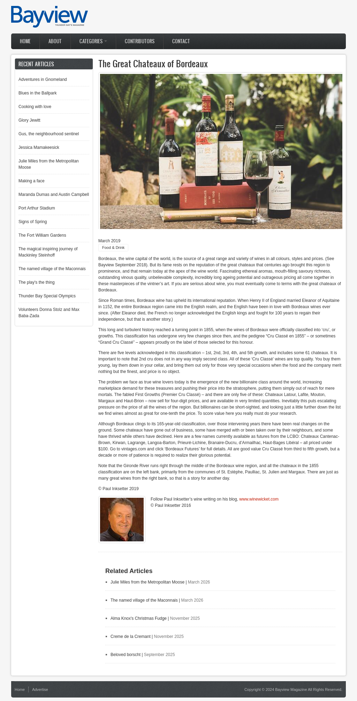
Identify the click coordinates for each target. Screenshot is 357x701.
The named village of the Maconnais (144, 600)
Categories (93, 41)
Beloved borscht (125, 654)
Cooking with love (34, 106)
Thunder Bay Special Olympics (47, 296)
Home (25, 41)
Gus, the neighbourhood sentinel (48, 133)
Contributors (139, 41)
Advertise (40, 689)
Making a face (31, 180)
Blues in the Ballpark (37, 93)
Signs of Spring (32, 221)
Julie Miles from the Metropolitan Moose (147, 582)
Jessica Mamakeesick (38, 147)
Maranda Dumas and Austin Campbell (53, 194)
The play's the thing (36, 282)
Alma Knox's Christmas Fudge (139, 618)
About (55, 41)
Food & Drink (113, 247)
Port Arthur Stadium (36, 208)
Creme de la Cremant (131, 636)
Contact (181, 41)
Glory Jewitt (29, 120)
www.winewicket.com (259, 499)
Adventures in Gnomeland (42, 79)
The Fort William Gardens (42, 235)
